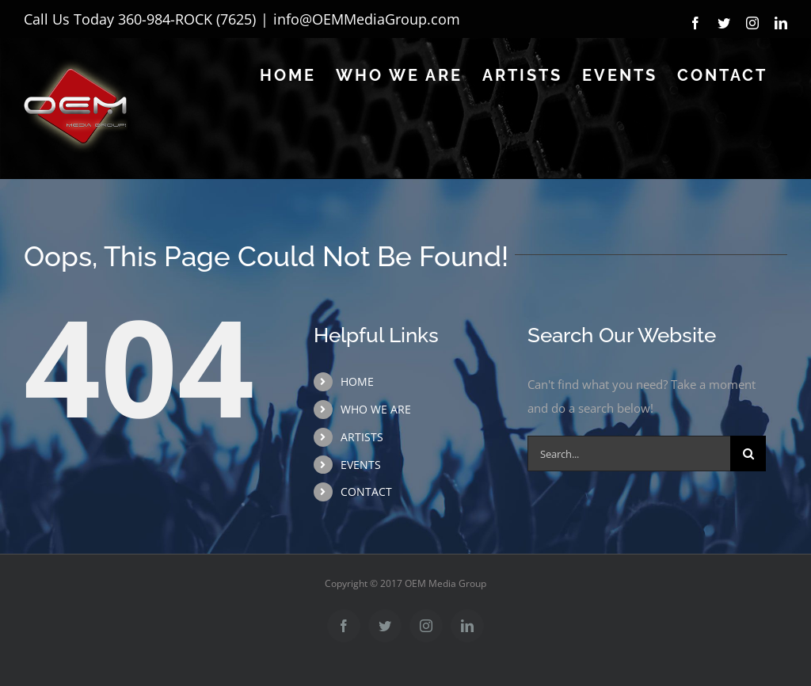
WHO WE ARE (376, 409)
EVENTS (361, 464)
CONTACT (366, 491)
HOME (357, 381)
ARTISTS (362, 436)
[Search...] (628, 453)
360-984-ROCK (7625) (187, 19)
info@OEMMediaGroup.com (366, 19)
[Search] (748, 453)
